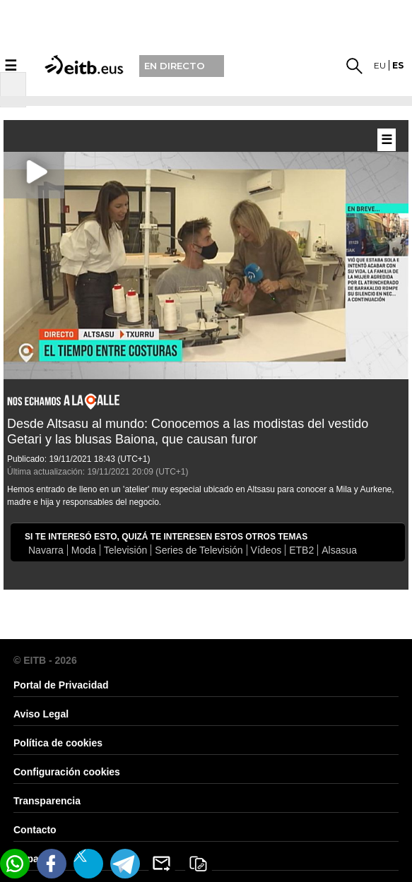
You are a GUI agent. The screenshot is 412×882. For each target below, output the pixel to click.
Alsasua (339, 550)
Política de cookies (57, 743)
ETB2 (301, 550)
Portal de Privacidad (61, 685)
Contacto (35, 829)
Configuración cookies (66, 771)
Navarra (46, 550)
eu (380, 65)
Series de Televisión (198, 550)
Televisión (125, 550)
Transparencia (47, 800)
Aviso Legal (41, 714)
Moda (83, 550)
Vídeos (266, 550)
